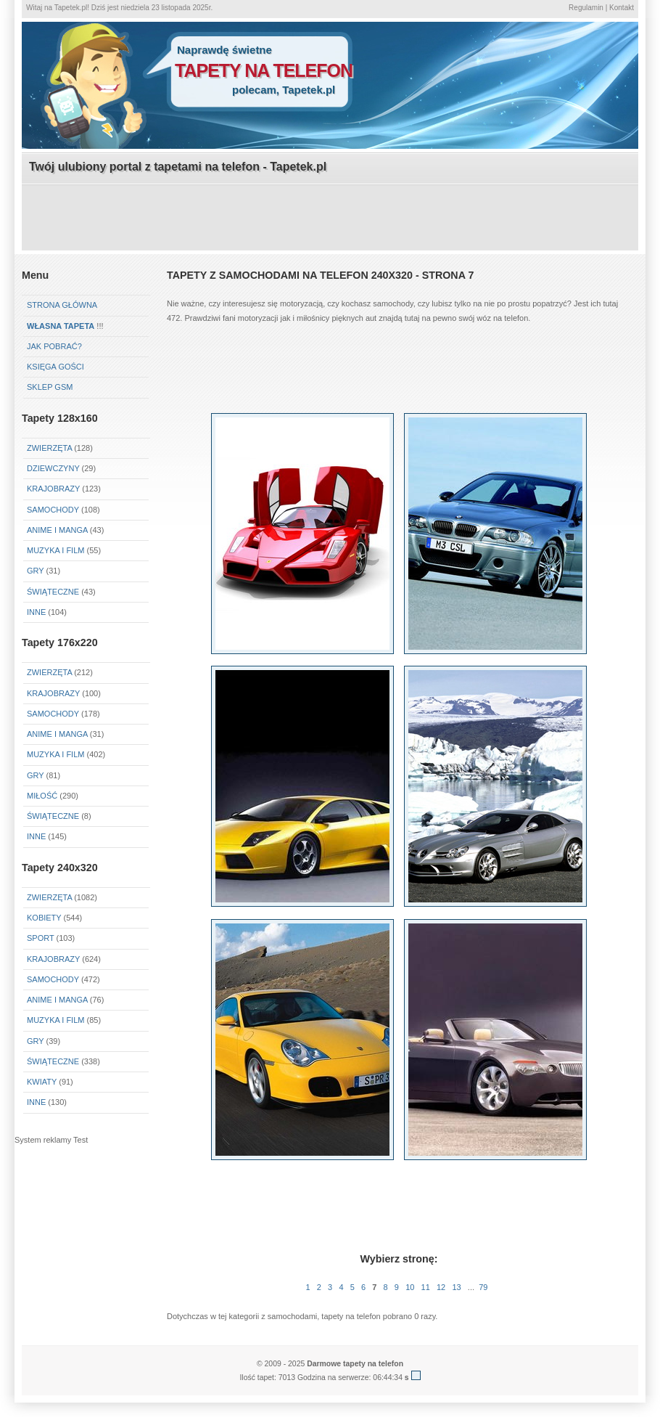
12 (441, 1287)
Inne (36, 612)
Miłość (42, 795)
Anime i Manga (57, 530)
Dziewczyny (53, 468)
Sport (40, 938)
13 (456, 1287)
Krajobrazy (53, 488)
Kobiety (44, 917)
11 (425, 1287)
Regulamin (586, 8)
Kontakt (621, 8)
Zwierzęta (49, 672)
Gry (35, 570)
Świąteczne (53, 591)
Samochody (53, 509)
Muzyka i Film (55, 550)
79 (483, 1287)
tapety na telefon (263, 70)
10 (409, 1287)
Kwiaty (42, 1081)
